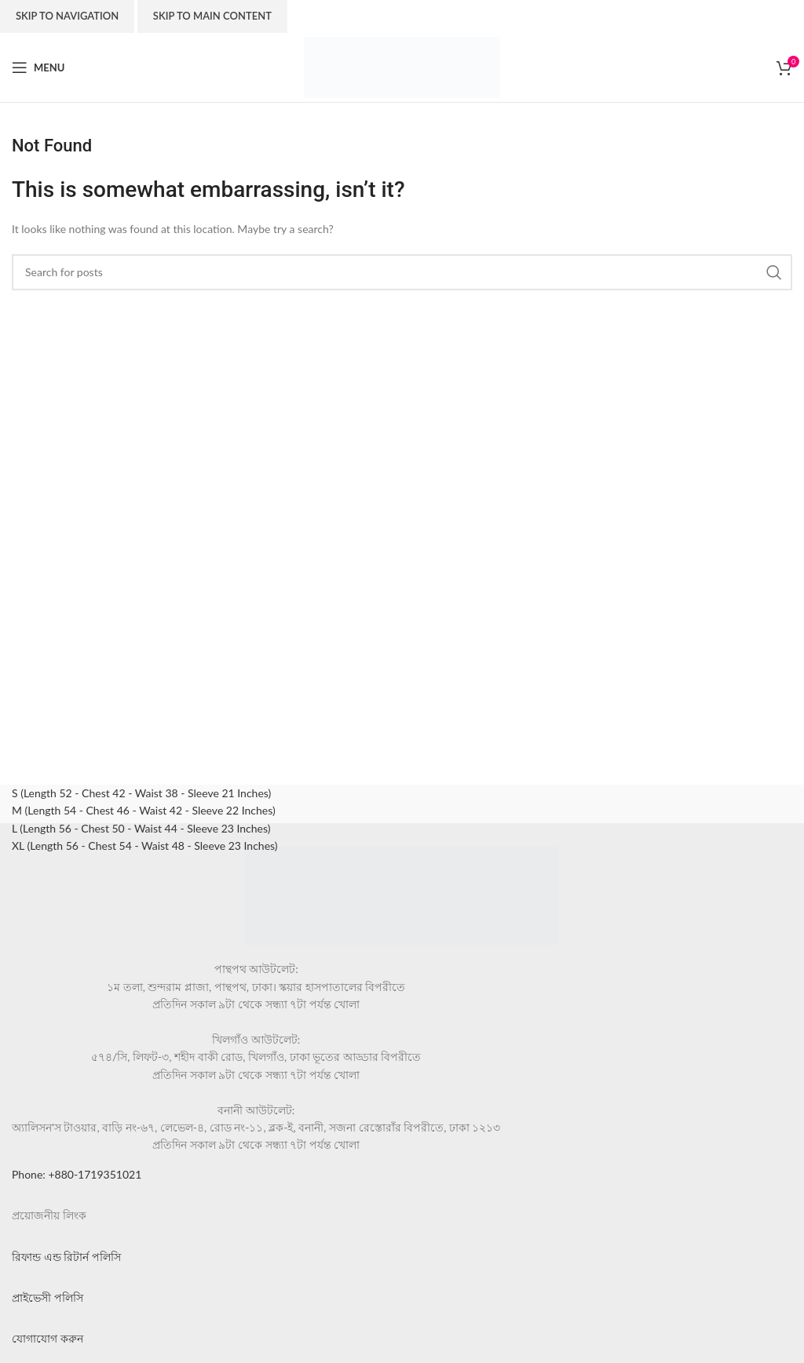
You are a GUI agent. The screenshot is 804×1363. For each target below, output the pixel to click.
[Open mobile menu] (38, 67)
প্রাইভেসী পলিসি (47, 1297)
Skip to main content (212, 15)
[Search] (402, 272)
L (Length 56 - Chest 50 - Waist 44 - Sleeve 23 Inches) (141, 828)
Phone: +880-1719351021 (76, 1174)
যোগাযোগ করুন (47, 1338)
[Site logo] (402, 66)
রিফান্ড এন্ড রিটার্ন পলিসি (66, 1256)
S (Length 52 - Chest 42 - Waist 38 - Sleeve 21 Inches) (141, 793)
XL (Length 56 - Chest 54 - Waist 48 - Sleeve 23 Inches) (145, 845)
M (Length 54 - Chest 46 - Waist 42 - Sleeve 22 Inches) (144, 810)
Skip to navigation (67, 15)
